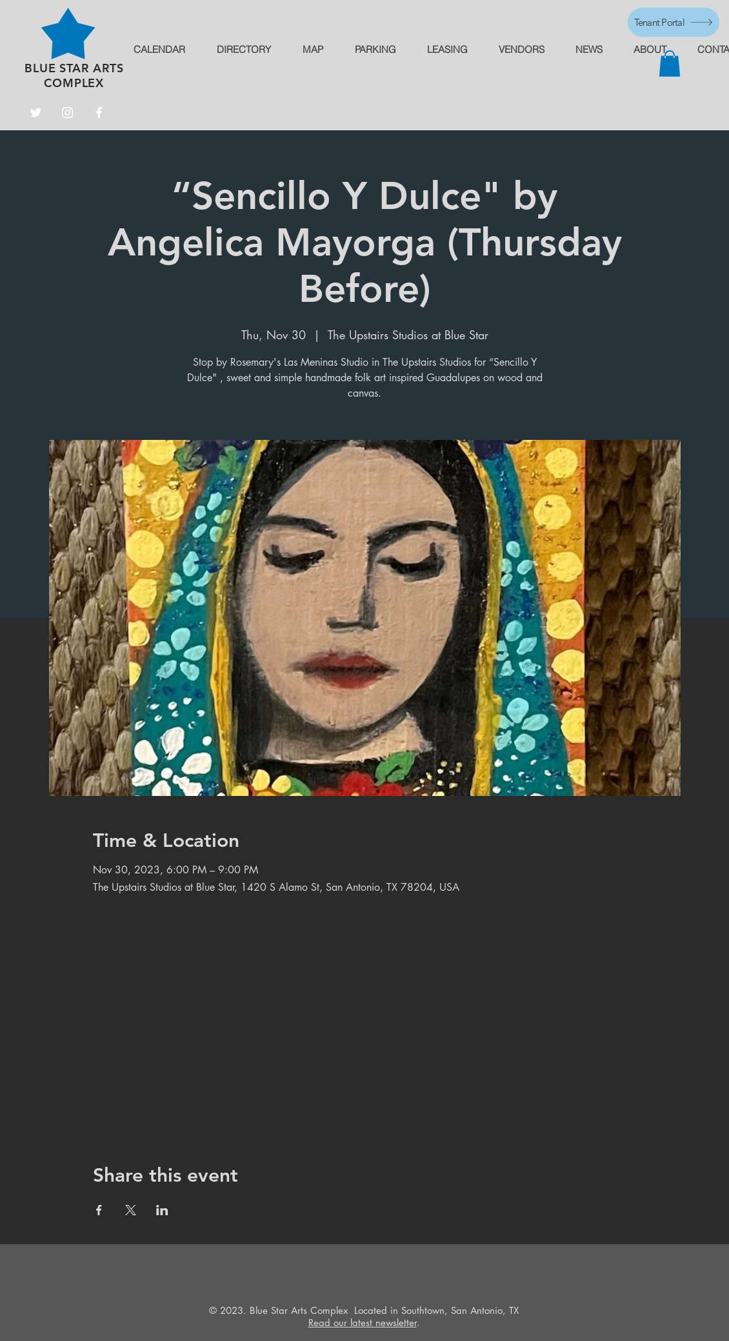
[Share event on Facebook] (99, 1210)
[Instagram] (67, 112)
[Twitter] (35, 112)
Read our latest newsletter (362, 1322)
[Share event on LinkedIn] (162, 1210)
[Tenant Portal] (673, 22)
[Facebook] (99, 112)
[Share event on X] (131, 1210)
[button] (670, 63)
